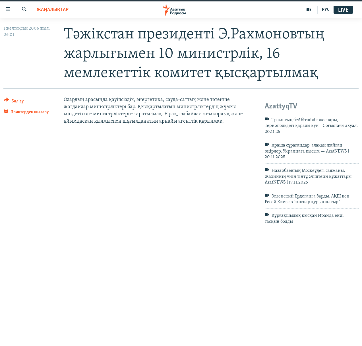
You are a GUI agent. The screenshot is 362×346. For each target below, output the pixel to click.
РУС (326, 9)
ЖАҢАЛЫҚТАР (53, 10)
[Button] (14, 102)
